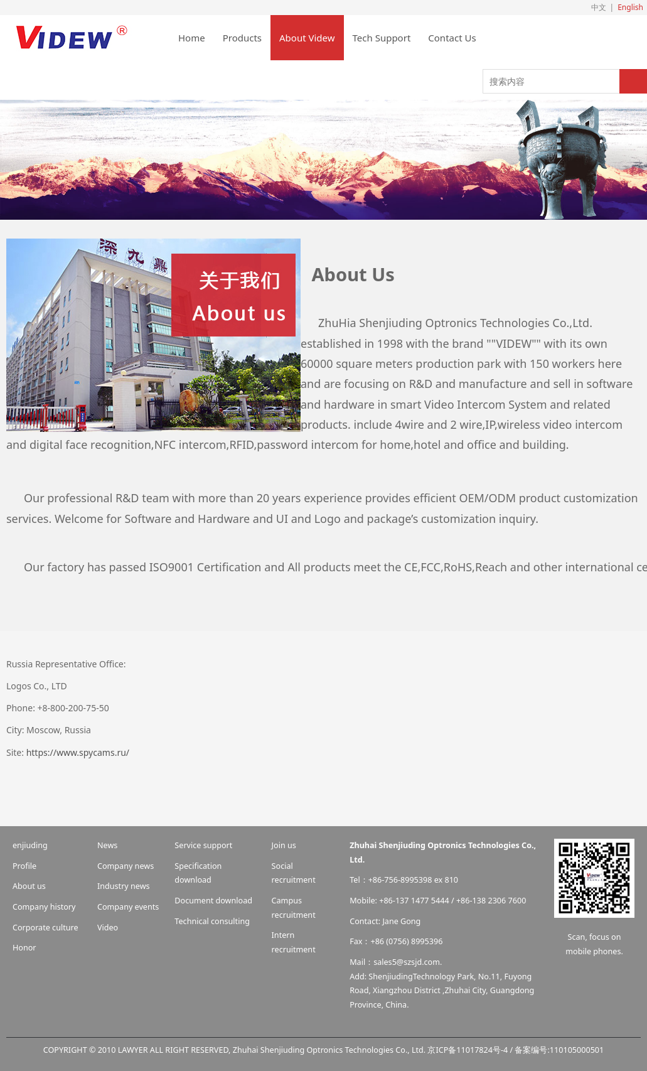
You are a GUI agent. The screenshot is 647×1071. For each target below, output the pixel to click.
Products (242, 37)
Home (191, 37)
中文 (598, 7)
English (630, 7)
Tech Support (382, 37)
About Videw (307, 37)
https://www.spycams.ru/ (76, 752)
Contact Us (452, 37)
